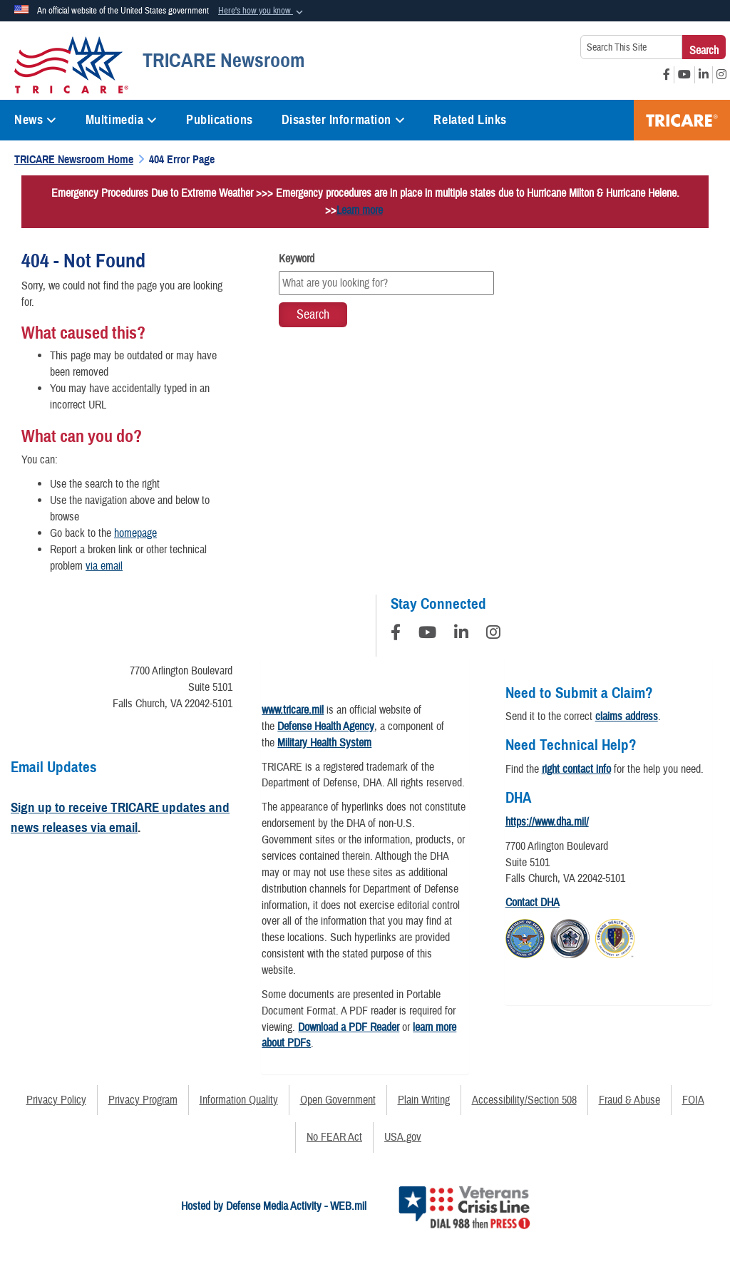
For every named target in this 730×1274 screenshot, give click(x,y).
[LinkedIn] (461, 634)
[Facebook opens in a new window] (666, 75)
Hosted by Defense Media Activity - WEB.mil (273, 1206)
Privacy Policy (56, 1100)
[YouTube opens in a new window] (684, 75)
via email (104, 566)
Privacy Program (143, 1100)
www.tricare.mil (293, 710)
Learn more (359, 210)
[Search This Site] (631, 47)
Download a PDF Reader (348, 1027)
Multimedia (122, 120)
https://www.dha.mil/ (547, 822)
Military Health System (324, 743)
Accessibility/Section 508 (524, 1100)
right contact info (576, 769)
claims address (626, 716)
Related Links (469, 120)
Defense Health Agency (325, 726)
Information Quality (239, 1100)
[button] (262, 11)
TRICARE (682, 120)
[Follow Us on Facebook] (396, 634)
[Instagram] (493, 634)
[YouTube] (427, 634)
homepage (135, 533)
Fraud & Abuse (629, 1100)
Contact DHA (532, 902)
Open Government (338, 1100)
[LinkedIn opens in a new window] (704, 75)
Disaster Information (344, 120)
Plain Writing (424, 1100)
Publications (219, 120)
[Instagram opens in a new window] (721, 75)
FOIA (693, 1100)
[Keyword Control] (386, 283)
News (35, 120)
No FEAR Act (334, 1137)
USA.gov (402, 1137)
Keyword (296, 259)
